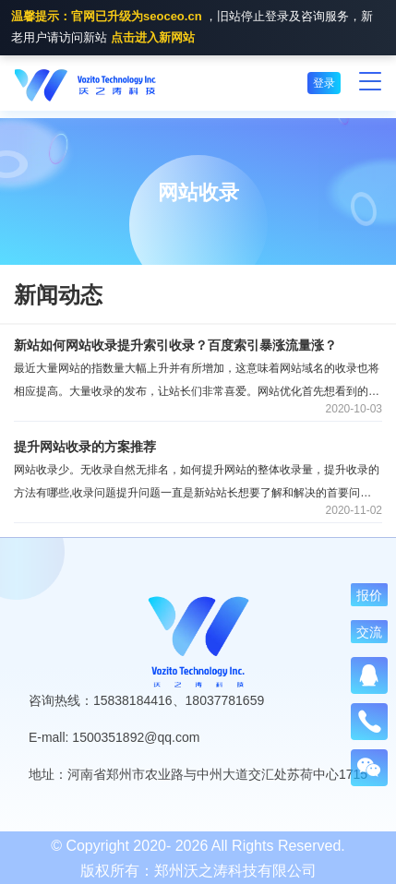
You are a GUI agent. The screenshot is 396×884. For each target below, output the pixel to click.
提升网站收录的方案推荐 (85, 446)
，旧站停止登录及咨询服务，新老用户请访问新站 (192, 28)
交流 (369, 632)
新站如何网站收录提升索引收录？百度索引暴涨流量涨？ (175, 345)
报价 (369, 595)
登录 (324, 83)
